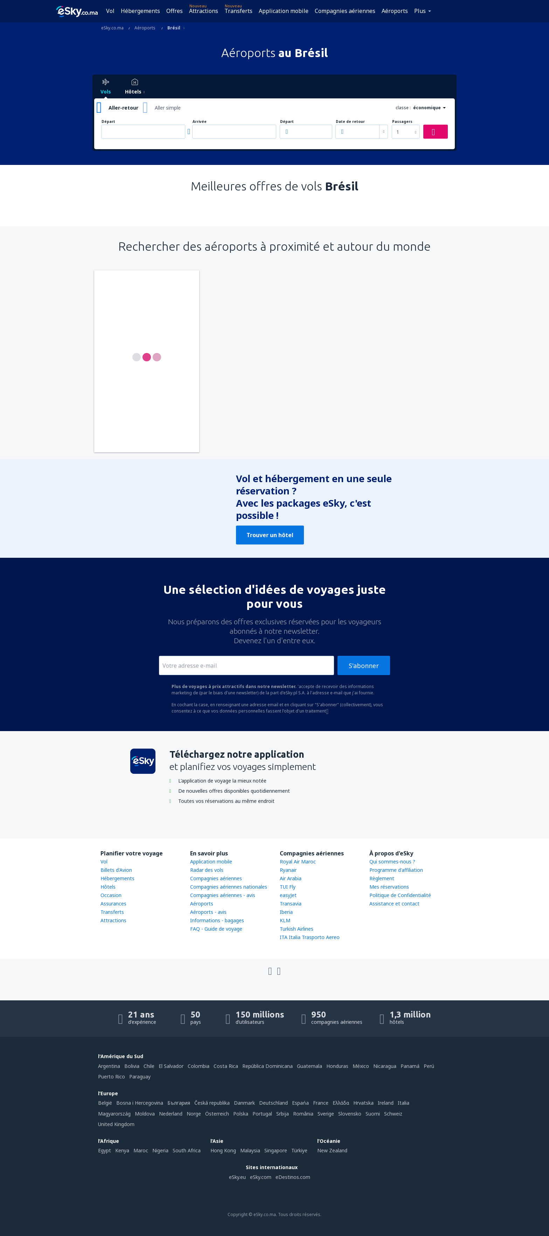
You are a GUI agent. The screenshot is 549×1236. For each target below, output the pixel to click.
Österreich (217, 1113)
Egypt (104, 1150)
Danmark (244, 1102)
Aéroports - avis (208, 912)
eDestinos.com (293, 1177)
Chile (149, 1066)
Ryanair (288, 870)
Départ (108, 121)
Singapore (275, 1150)
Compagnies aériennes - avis (222, 895)
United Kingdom (116, 1124)
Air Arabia (290, 878)
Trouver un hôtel (269, 535)
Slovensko (349, 1113)
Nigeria (160, 1150)
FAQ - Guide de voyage (216, 928)
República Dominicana (267, 1066)
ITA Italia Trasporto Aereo (310, 937)
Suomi (373, 1113)
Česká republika (212, 1102)
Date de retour (350, 121)
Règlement (381, 878)
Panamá (410, 1066)
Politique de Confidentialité (400, 895)
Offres (174, 11)
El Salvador (171, 1066)
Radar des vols (206, 870)
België (105, 1102)
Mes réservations (389, 886)
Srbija (282, 1113)
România (303, 1113)
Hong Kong (223, 1150)
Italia (403, 1102)
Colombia (198, 1066)
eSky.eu (237, 1177)
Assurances (113, 903)
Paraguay (140, 1076)
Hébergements (140, 11)
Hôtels (108, 886)
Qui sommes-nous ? (392, 861)
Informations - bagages (217, 920)
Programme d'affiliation (396, 870)
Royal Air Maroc (298, 861)
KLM (285, 920)
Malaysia (250, 1150)
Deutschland (273, 1102)
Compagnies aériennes (345, 11)
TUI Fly (288, 886)
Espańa (300, 1102)
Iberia (286, 912)
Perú (429, 1066)
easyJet (288, 895)
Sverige (326, 1113)
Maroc (140, 1150)
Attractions (203, 11)
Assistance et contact (394, 903)
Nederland (170, 1113)
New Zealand (332, 1150)
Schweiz (393, 1113)
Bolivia (131, 1066)
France (320, 1102)
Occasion (110, 895)
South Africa (187, 1150)
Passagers (402, 121)
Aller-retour (123, 107)
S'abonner (364, 665)
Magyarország (114, 1113)
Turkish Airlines (296, 928)
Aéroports (395, 11)
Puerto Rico (111, 1076)
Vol (110, 11)
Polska (240, 1113)
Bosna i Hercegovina (139, 1102)
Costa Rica (226, 1066)
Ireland (386, 1102)
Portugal (262, 1113)
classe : (403, 108)
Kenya (122, 1150)
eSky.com (260, 1177)
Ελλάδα (341, 1102)
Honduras (337, 1066)
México (361, 1066)
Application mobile (283, 11)
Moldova (145, 1113)
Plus (420, 11)
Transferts (238, 11)
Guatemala (309, 1066)
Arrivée (200, 121)
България (178, 1102)
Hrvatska (363, 1102)
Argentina (109, 1066)
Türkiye (299, 1150)
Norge (194, 1113)
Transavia (290, 903)
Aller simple (168, 107)
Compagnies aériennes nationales (228, 886)
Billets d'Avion (116, 870)
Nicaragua (384, 1066)
